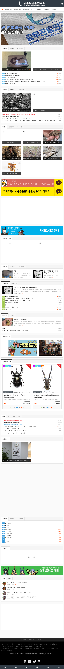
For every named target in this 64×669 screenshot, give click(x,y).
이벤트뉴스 (13, 89)
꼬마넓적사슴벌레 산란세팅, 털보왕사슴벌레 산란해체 (17, 79)
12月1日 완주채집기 (8, 77)
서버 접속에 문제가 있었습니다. (32, 429)
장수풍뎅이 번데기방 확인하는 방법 (16, 587)
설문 (14, 416)
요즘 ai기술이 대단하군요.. (10, 303)
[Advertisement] (32, 211)
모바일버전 (40, 639)
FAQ (9, 416)
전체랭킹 (12, 519)
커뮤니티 (40, 9)
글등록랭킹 (20, 519)
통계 (19, 416)
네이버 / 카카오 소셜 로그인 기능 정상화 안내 (32, 431)
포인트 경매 (5, 439)
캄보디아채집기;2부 (8, 83)
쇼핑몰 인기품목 (6, 361)
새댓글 (9, 578)
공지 (3, 416)
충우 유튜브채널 (6, 238)
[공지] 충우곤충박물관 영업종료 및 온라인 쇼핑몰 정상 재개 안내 (32, 427)
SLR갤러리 (20, 127)
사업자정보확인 (39, 646)
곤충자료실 (17, 9)
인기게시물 (5, 283)
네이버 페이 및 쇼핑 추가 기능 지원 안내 (32, 433)
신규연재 (12, 48)
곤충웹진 (26, 9)
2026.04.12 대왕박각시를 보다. (12, 307)
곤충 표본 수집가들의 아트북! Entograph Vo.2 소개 (16, 118)
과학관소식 (21, 89)
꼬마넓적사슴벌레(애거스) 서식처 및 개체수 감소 (16, 300)
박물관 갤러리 (6, 336)
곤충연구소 (8, 9)
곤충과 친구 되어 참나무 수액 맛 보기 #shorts (19, 592)
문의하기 (31, 639)
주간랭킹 (4, 519)
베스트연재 (20, 48)
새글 (3, 578)
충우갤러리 (11, 127)
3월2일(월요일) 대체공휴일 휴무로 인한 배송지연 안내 (17, 298)
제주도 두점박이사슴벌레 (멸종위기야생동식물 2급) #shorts (22, 597)
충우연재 (4, 89)
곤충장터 (47, 9)
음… (4, 305)
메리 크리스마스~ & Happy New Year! (17, 582)
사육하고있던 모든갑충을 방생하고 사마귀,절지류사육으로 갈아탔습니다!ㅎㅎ (23, 81)
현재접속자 (5, 548)
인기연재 (4, 48)
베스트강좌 (21, 267)
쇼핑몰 (54, 9)
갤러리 (33, 9)
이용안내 (23, 639)
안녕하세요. (6, 309)
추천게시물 (14, 283)
